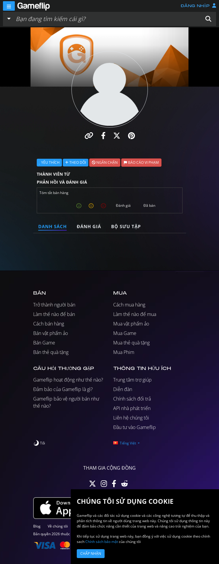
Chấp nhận (90, 553)
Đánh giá (89, 226)
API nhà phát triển (132, 408)
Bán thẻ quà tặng (50, 352)
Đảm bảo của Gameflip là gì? (63, 389)
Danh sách (52, 226)
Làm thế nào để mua (134, 314)
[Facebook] (114, 484)
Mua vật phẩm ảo (131, 323)
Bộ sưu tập (126, 226)
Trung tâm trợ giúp (132, 379)
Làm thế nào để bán (54, 314)
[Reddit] (124, 484)
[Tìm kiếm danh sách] (107, 19)
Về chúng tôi (58, 526)
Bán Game (44, 342)
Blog (37, 526)
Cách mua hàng (129, 304)
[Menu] (9, 6)
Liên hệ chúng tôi (131, 417)
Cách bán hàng (48, 323)
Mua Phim (123, 352)
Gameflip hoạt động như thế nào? (68, 379)
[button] (208, 19)
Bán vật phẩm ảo (50, 333)
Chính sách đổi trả (132, 398)
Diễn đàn (122, 389)
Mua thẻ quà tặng (131, 342)
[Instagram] (104, 484)
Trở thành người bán (54, 304)
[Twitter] (92, 484)
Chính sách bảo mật (101, 541)
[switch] (39, 443)
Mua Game (124, 333)
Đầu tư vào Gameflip (134, 427)
